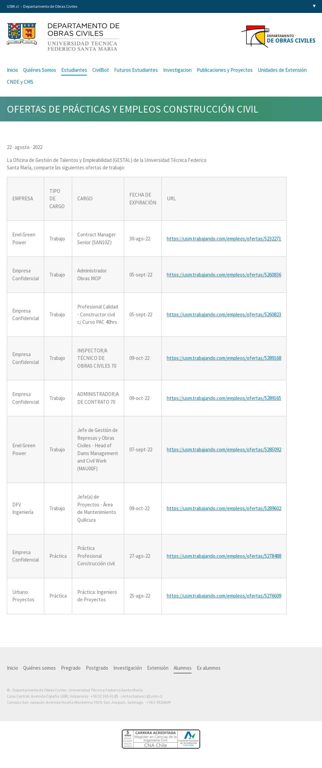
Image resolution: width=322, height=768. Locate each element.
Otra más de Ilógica (295, 712)
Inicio (12, 70)
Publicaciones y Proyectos (225, 70)
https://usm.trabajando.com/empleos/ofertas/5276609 (224, 595)
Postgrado (97, 668)
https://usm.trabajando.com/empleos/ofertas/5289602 (224, 508)
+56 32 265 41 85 (104, 696)
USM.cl (13, 6)
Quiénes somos (39, 668)
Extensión (157, 668)
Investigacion (177, 70)
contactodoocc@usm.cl (141, 696)
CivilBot (100, 70)
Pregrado (71, 668)
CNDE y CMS (20, 82)
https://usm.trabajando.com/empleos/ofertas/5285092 (224, 449)
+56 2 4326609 (158, 702)
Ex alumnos (209, 668)
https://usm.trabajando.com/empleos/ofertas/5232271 (224, 238)
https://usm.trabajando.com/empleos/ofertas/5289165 (224, 398)
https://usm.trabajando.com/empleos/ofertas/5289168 (224, 358)
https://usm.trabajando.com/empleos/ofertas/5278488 (224, 556)
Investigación (127, 668)
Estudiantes (74, 70)
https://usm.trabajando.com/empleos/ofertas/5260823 (224, 314)
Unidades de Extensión (282, 70)
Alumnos (183, 668)
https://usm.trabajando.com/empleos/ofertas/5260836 (224, 274)
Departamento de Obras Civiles (50, 6)
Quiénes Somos (39, 70)
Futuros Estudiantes (136, 70)
